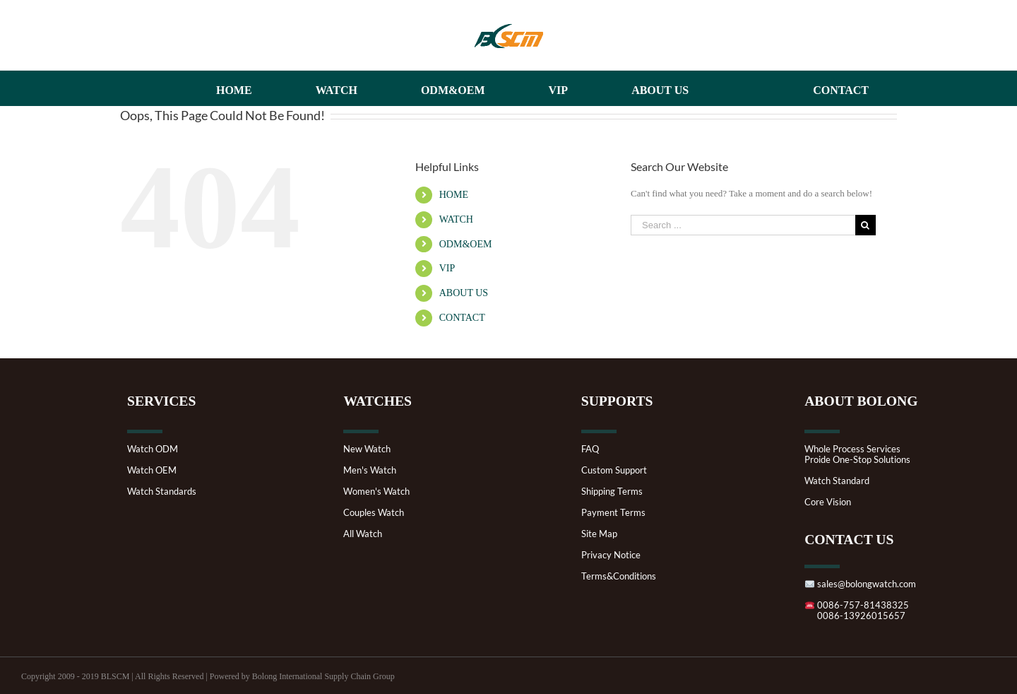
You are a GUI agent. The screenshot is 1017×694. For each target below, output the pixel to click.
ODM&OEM (465, 244)
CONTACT (462, 317)
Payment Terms (613, 512)
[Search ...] (743, 225)
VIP (447, 268)
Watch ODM (152, 449)
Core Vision (827, 502)
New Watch (367, 449)
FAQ (590, 449)
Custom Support (614, 470)
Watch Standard (836, 481)
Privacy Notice (611, 555)
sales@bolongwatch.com (860, 584)
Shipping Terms (612, 491)
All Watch (362, 534)
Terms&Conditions (618, 576)
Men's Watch (369, 470)
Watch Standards (161, 491)
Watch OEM (152, 470)
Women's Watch (376, 491)
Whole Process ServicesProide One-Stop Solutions (857, 454)
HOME (453, 194)
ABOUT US (463, 293)
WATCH (456, 219)
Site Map (599, 534)
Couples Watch (373, 512)
